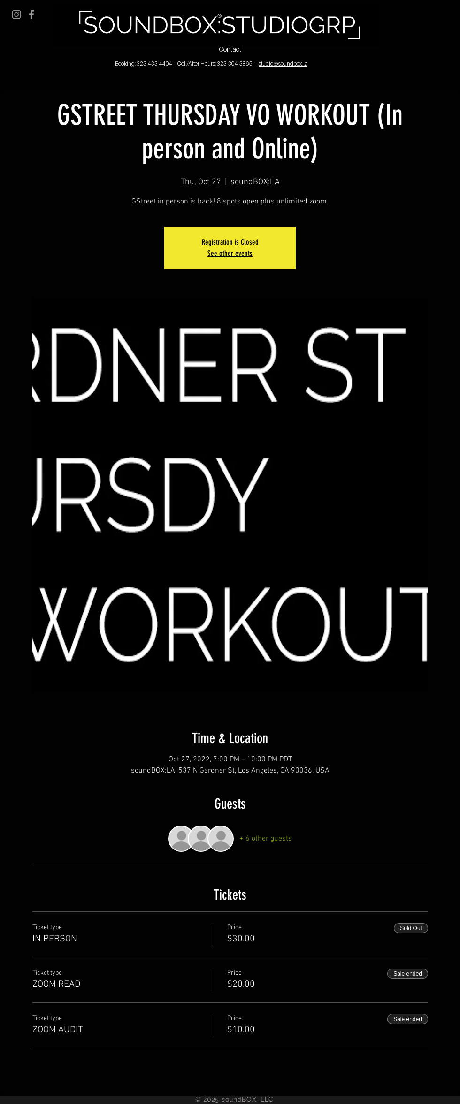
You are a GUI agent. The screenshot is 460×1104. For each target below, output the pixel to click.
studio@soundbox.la (283, 63)
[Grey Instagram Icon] (16, 14)
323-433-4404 (154, 63)
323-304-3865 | (236, 63)
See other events (230, 253)
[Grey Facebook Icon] (31, 14)
